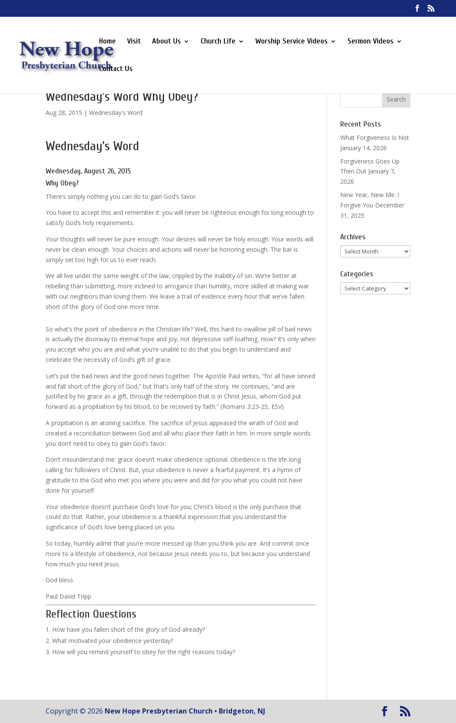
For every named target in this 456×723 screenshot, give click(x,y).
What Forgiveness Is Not (374, 137)
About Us (166, 42)
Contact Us (116, 69)
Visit (134, 42)
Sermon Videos (370, 42)
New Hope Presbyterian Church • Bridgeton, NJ (185, 711)
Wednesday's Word (116, 112)
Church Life (218, 42)
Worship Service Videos (291, 42)
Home (107, 42)
